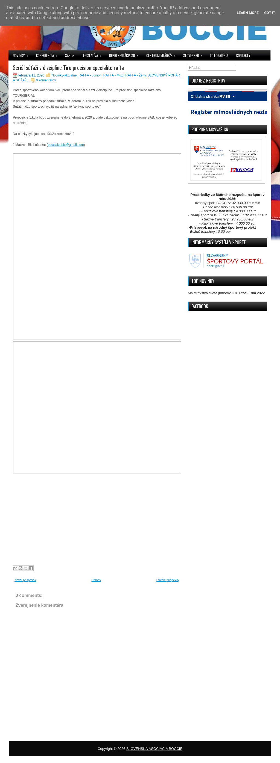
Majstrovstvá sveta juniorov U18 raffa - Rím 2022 (226, 293)
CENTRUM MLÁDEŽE (162, 54)
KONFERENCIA (48, 54)
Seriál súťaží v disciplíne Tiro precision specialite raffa (68, 67)
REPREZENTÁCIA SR (125, 54)
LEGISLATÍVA (93, 54)
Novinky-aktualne (64, 75)
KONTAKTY (243, 55)
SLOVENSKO (194, 54)
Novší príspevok (25, 580)
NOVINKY (22, 54)
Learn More (248, 13)
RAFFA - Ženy (136, 75)
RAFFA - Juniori (89, 75)
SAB (71, 54)
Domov (96, 580)
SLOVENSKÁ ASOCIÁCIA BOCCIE (154, 749)
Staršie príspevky (167, 580)
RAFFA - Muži (113, 75)
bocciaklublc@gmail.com (66, 145)
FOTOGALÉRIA (219, 55)
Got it (269, 13)
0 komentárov (46, 80)
